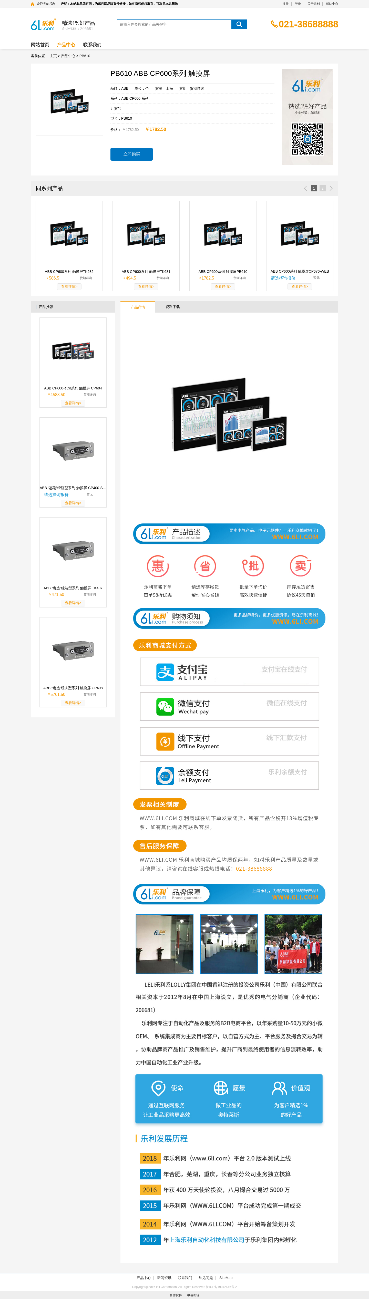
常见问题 (206, 1278)
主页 (53, 56)
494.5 (131, 278)
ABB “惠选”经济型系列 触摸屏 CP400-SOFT (73, 488)
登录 (298, 4)
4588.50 (57, 395)
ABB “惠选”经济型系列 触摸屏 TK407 (73, 588)
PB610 (84, 56)
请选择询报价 (283, 278)
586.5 (54, 278)
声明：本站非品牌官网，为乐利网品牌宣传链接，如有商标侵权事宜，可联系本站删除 (119, 4)
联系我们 (92, 44)
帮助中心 (332, 4)
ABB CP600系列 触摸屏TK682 (69, 272)
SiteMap (225, 1278)
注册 (286, 4)
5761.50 (57, 694)
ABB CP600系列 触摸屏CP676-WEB (300, 271)
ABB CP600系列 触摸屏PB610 (223, 272)
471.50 (58, 594)
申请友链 (193, 1295)
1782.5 (208, 278)
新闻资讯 (164, 1278)
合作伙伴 (176, 1295)
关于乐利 (314, 4)
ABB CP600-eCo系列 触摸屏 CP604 (73, 388)
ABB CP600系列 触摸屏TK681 (146, 272)
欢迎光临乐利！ (47, 4)
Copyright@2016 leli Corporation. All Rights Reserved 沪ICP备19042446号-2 (184, 1287)
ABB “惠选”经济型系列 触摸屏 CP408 (73, 688)
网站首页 (40, 44)
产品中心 (66, 44)
